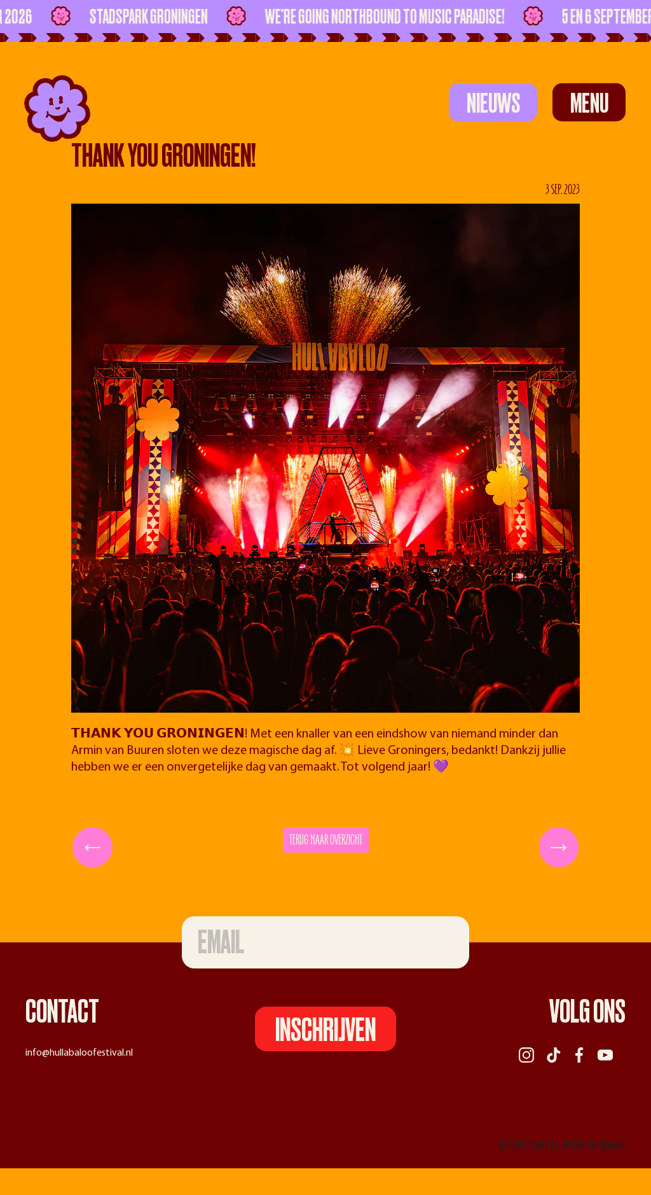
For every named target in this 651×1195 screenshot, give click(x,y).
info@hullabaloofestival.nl (79, 1053)
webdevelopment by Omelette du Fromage (562, 1145)
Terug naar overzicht (325, 840)
